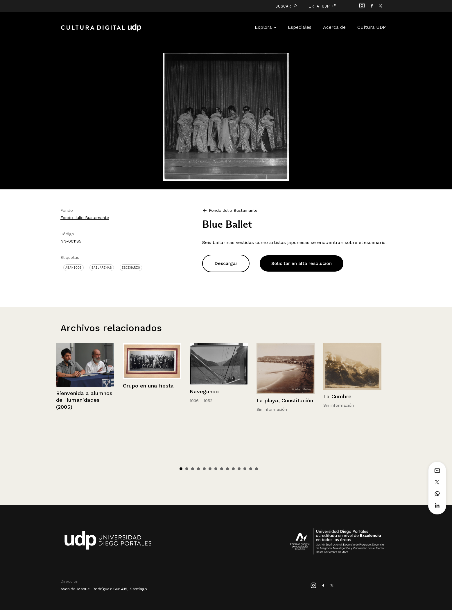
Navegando (204, 391)
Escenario (131, 267)
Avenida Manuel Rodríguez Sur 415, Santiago (103, 588)
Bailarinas (102, 267)
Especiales (299, 27)
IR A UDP (322, 5)
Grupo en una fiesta (148, 386)
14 (256, 468)
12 (244, 468)
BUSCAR (286, 5)
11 (239, 468)
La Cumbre (337, 396)
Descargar (225, 263)
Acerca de (334, 27)
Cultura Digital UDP (101, 31)
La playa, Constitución (285, 400)
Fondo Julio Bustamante (84, 217)
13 (250, 468)
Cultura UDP (371, 27)
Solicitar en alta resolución (301, 263)
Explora (265, 27)
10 (233, 468)
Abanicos (73, 267)
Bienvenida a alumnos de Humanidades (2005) (84, 400)
